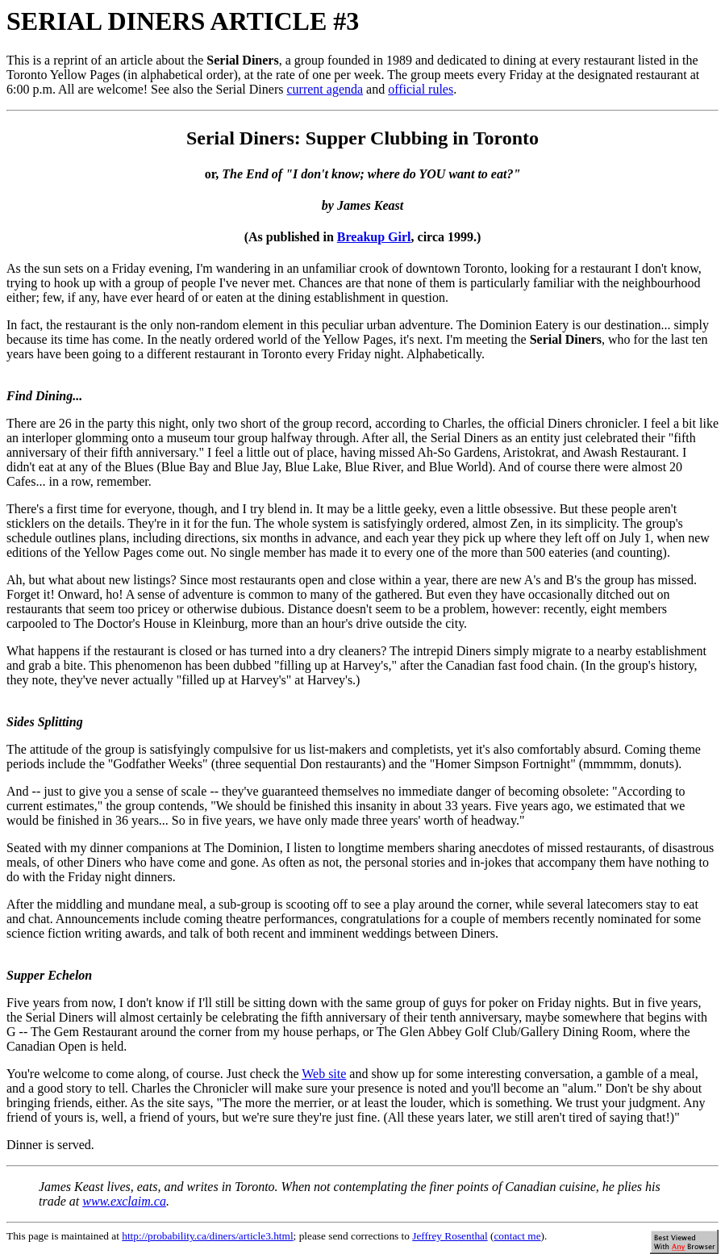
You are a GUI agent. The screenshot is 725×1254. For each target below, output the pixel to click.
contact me (517, 1236)
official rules (420, 89)
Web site (324, 1074)
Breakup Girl (374, 237)
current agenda (324, 89)
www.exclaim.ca (124, 1201)
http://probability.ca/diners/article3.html (207, 1236)
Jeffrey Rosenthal (449, 1236)
